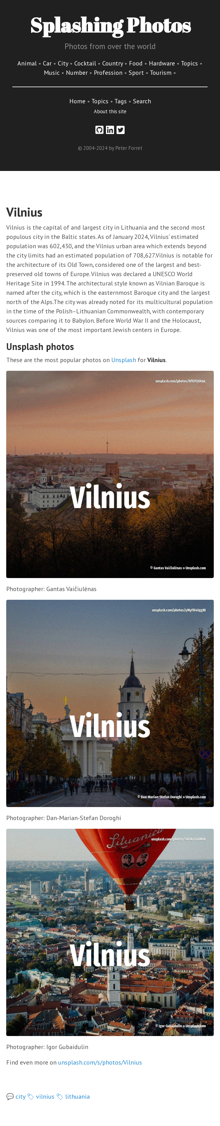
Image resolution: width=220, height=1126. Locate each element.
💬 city (15, 1096)
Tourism (161, 73)
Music (52, 73)
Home (77, 101)
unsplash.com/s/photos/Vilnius (100, 1062)
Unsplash (123, 360)
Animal (27, 63)
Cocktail (86, 63)
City (64, 63)
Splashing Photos (110, 24)
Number (77, 73)
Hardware (162, 63)
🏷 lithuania (73, 1096)
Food (136, 63)
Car (48, 63)
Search (142, 101)
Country (113, 63)
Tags (120, 101)
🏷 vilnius (40, 1096)
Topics (190, 63)
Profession (109, 73)
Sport (137, 73)
